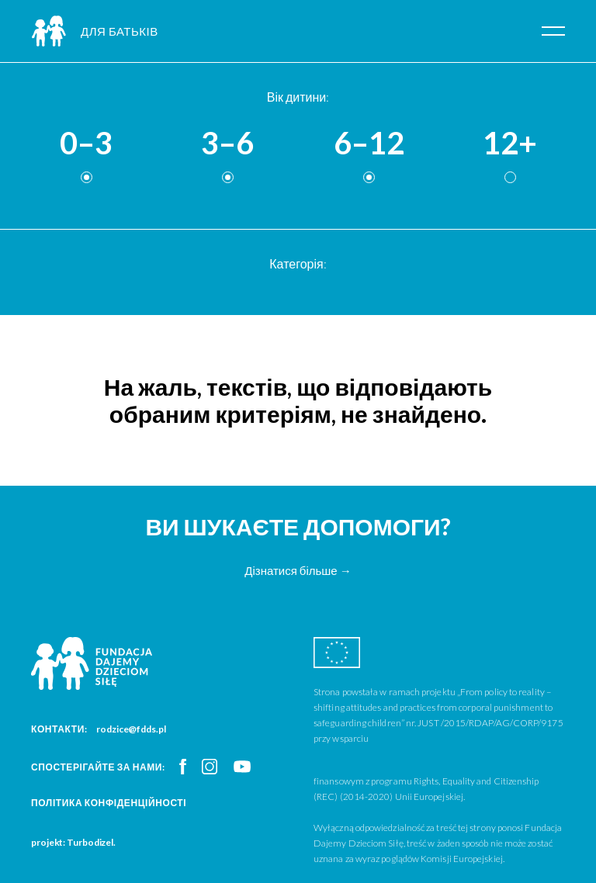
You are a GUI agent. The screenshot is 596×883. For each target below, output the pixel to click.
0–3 (86, 143)
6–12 (369, 143)
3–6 (227, 143)
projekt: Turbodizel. (73, 842)
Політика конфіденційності (108, 803)
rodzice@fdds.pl (131, 729)
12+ (510, 143)
